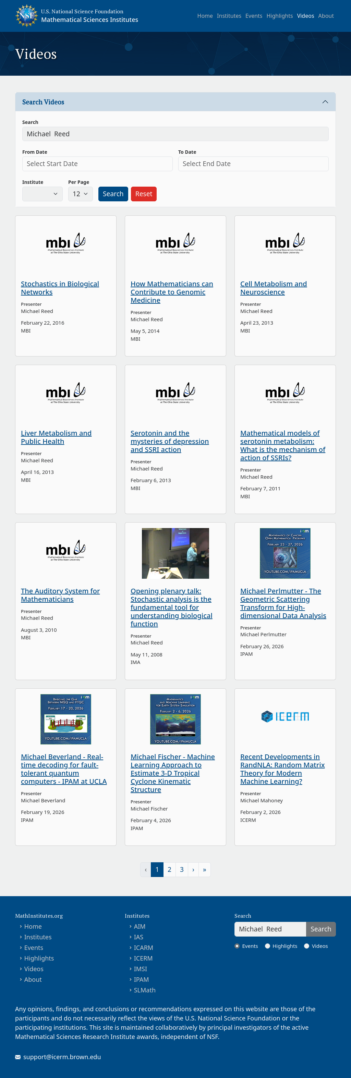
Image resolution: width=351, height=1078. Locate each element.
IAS (139, 937)
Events (253, 16)
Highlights (280, 16)
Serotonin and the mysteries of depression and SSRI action (170, 441)
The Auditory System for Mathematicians (60, 595)
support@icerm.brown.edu (62, 1057)
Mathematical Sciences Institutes (89, 19)
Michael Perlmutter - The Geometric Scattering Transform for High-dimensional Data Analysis (283, 603)
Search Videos (43, 102)
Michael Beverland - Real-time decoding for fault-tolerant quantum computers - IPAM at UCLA (64, 769)
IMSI (140, 969)
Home (205, 16)
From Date (34, 152)
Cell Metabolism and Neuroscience (273, 288)
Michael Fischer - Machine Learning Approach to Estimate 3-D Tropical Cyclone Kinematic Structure (173, 773)
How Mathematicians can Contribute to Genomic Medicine (172, 292)
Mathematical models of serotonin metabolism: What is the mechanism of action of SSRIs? (282, 445)
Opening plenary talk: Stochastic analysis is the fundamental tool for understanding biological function (172, 607)
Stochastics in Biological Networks (60, 288)
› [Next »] (193, 869)
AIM (140, 926)
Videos (305, 16)
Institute (32, 182)
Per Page (78, 182)
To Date (187, 152)
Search (30, 122)
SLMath (145, 990)
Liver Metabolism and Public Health (56, 437)
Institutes (229, 16)
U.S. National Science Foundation (82, 11)
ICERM (143, 958)
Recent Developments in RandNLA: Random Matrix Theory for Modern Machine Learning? (282, 769)
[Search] (270, 929)
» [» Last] (204, 869)
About (326, 16)
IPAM (141, 979)
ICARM (144, 947)
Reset (144, 193)
